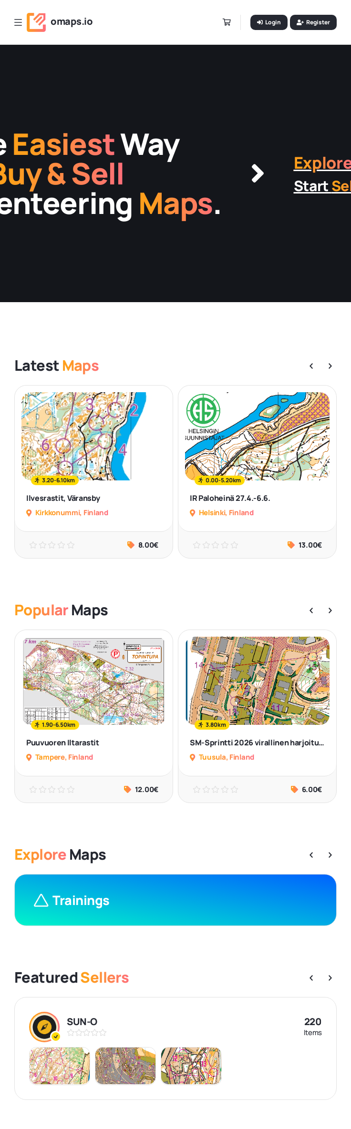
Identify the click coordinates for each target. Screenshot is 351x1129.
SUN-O (82, 1021)
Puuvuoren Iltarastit (62, 742)
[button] (311, 366)
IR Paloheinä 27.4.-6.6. (230, 498)
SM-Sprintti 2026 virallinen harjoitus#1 (261, 742)
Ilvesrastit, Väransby (63, 498)
